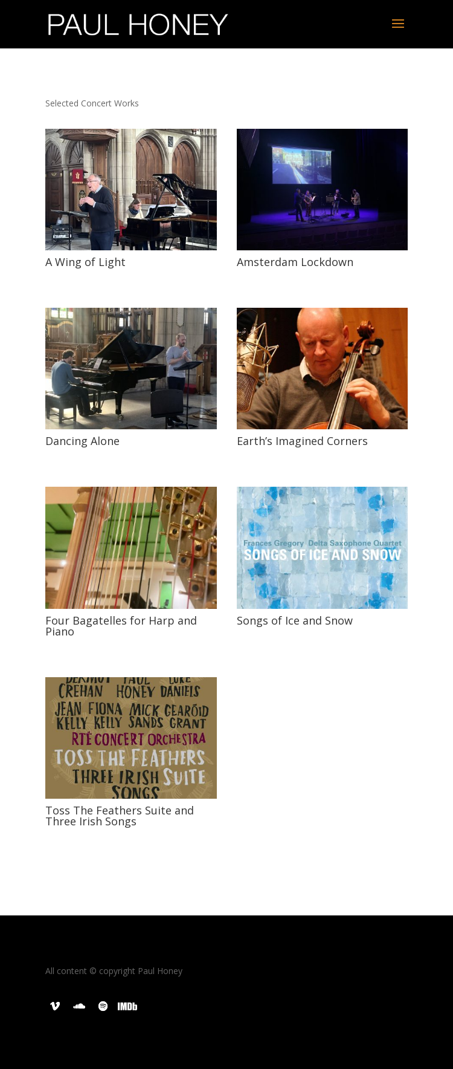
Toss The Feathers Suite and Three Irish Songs (119, 815)
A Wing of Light (85, 262)
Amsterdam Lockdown (295, 262)
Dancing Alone (82, 441)
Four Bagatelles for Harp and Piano (121, 625)
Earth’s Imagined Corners (302, 441)
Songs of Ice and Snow (295, 620)
